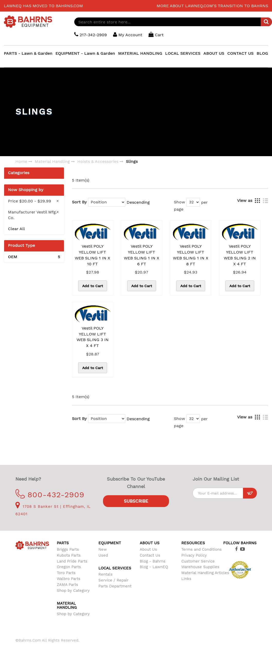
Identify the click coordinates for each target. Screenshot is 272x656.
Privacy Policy (194, 555)
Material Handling (52, 161)
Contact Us (150, 555)
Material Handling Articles (205, 572)
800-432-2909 (50, 494)
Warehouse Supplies (200, 567)
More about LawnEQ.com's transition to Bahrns (212, 5)
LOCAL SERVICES (182, 53)
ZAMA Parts (67, 584)
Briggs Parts (68, 549)
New (102, 549)
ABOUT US (213, 53)
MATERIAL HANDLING (140, 53)
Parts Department (115, 586)
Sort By (79, 202)
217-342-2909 (90, 34)
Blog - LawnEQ (154, 567)
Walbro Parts (68, 578)
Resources (193, 543)
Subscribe (136, 501)
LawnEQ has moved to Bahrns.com (43, 5)
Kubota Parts (69, 555)
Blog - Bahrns (152, 561)
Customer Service (198, 561)
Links (186, 578)
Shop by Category (73, 590)
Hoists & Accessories (97, 161)
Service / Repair (113, 580)
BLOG (262, 53)
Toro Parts (66, 572)
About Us (148, 549)
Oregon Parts (69, 567)
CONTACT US (240, 53)
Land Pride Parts (72, 561)
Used (103, 555)
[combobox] (173, 21)
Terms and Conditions (201, 549)
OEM (34, 257)
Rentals (105, 574)
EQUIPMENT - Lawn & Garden (85, 53)
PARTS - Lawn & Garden (28, 53)
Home (21, 161)
